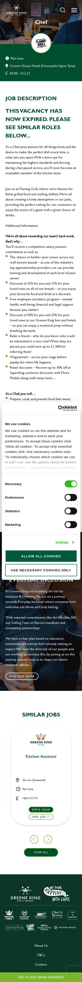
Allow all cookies (41, 556)
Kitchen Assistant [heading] (41, 756)
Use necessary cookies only (41, 570)
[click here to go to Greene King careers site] (41, 908)
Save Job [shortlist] (39, 817)
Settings (62, 542)
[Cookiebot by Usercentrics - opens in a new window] (58, 408)
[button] (63, 9)
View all (41, 852)
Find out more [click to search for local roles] (22, 676)
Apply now (41, 809)
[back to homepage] (16, 10)
